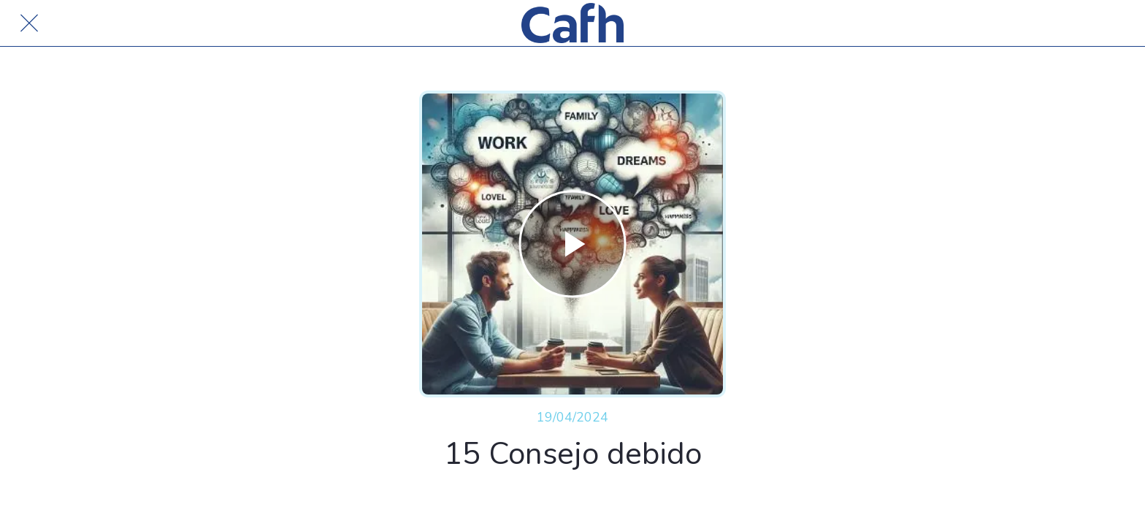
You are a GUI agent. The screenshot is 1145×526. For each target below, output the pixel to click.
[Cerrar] (29, 23)
